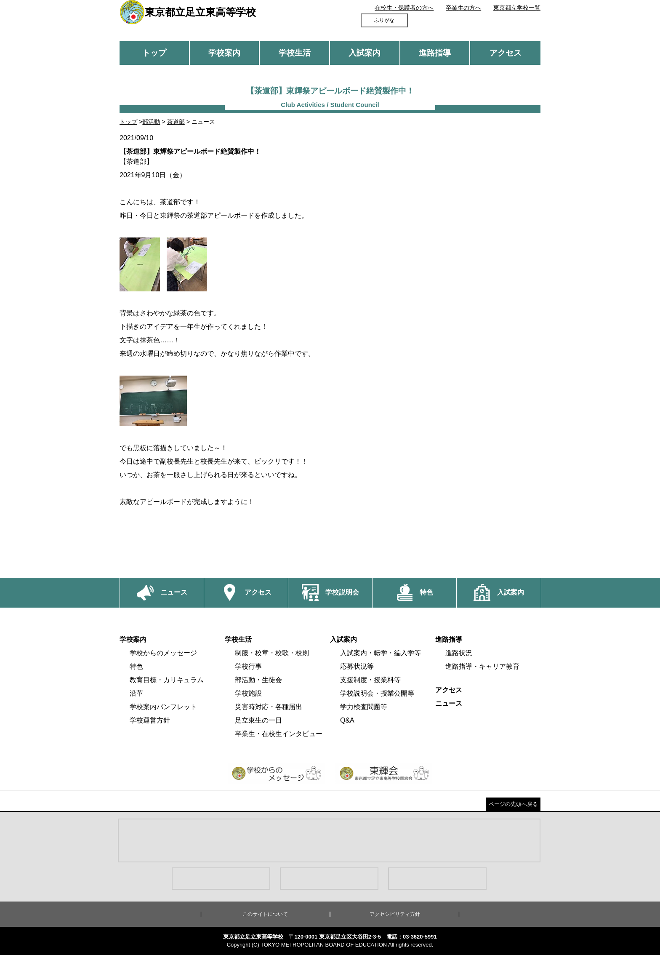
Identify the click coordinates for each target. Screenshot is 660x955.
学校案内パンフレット (163, 706)
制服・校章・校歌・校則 (272, 652)
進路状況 (458, 652)
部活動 (151, 121)
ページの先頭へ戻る (513, 804)
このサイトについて (265, 914)
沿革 (136, 693)
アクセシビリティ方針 (395, 914)
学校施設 (248, 693)
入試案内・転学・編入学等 (380, 652)
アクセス (506, 52)
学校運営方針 (150, 720)
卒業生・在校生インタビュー (278, 733)
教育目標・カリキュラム (167, 679)
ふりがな (384, 20)
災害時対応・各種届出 (268, 706)
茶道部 (176, 121)
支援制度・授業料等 (370, 679)
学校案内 (224, 52)
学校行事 (248, 666)
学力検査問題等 (363, 706)
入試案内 (365, 52)
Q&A (347, 720)
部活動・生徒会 (258, 679)
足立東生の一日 (258, 720)
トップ (154, 52)
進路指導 (435, 52)
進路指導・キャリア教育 (482, 666)
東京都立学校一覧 (516, 7)
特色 (136, 666)
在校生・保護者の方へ (404, 7)
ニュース (448, 703)
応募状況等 (357, 666)
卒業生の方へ (463, 7)
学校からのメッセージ (163, 652)
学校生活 (295, 52)
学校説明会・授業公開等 (377, 693)
